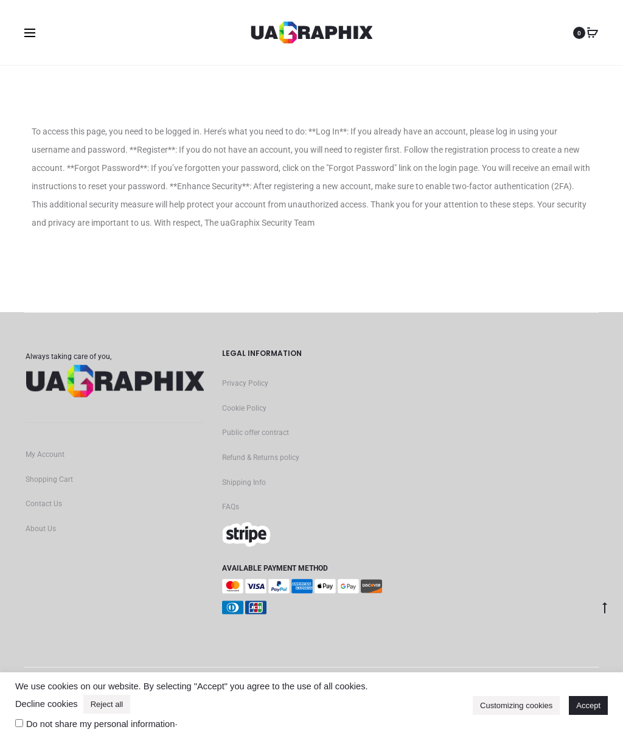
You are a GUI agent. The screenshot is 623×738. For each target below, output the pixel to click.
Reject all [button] (107, 704)
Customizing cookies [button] (516, 705)
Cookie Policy (244, 408)
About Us (41, 528)
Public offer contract (255, 432)
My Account (45, 454)
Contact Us (44, 504)
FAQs (230, 507)
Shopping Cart (49, 479)
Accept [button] (588, 705)
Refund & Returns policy (260, 457)
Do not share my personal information (100, 724)
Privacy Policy (245, 383)
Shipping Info (244, 482)
